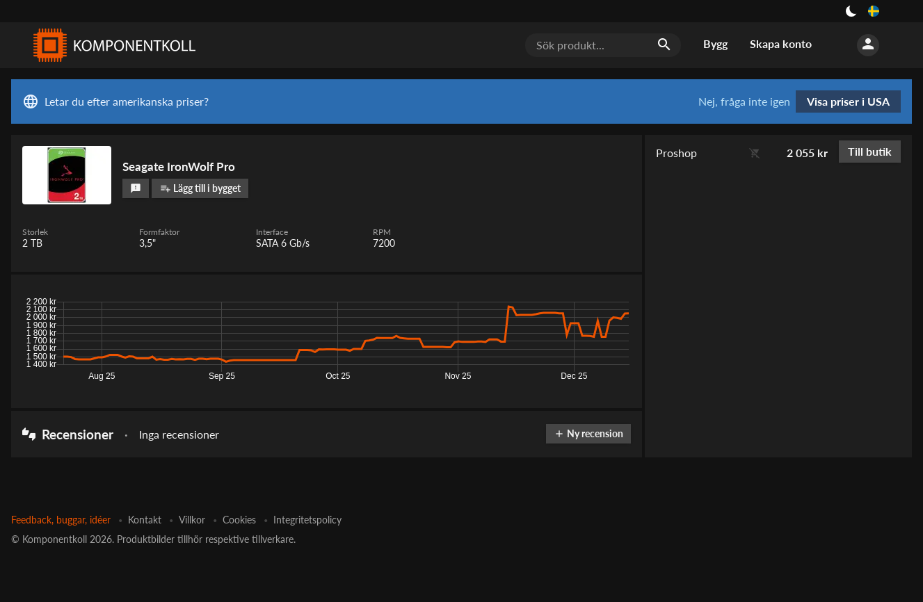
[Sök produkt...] (603, 45)
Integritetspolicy (307, 520)
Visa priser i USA (848, 101)
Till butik (870, 151)
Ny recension (588, 433)
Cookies (239, 520)
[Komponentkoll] (111, 45)
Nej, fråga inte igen (744, 101)
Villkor (192, 520)
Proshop (676, 152)
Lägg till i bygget (200, 188)
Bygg (715, 43)
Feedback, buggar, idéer (61, 520)
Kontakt (144, 520)
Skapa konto (781, 43)
